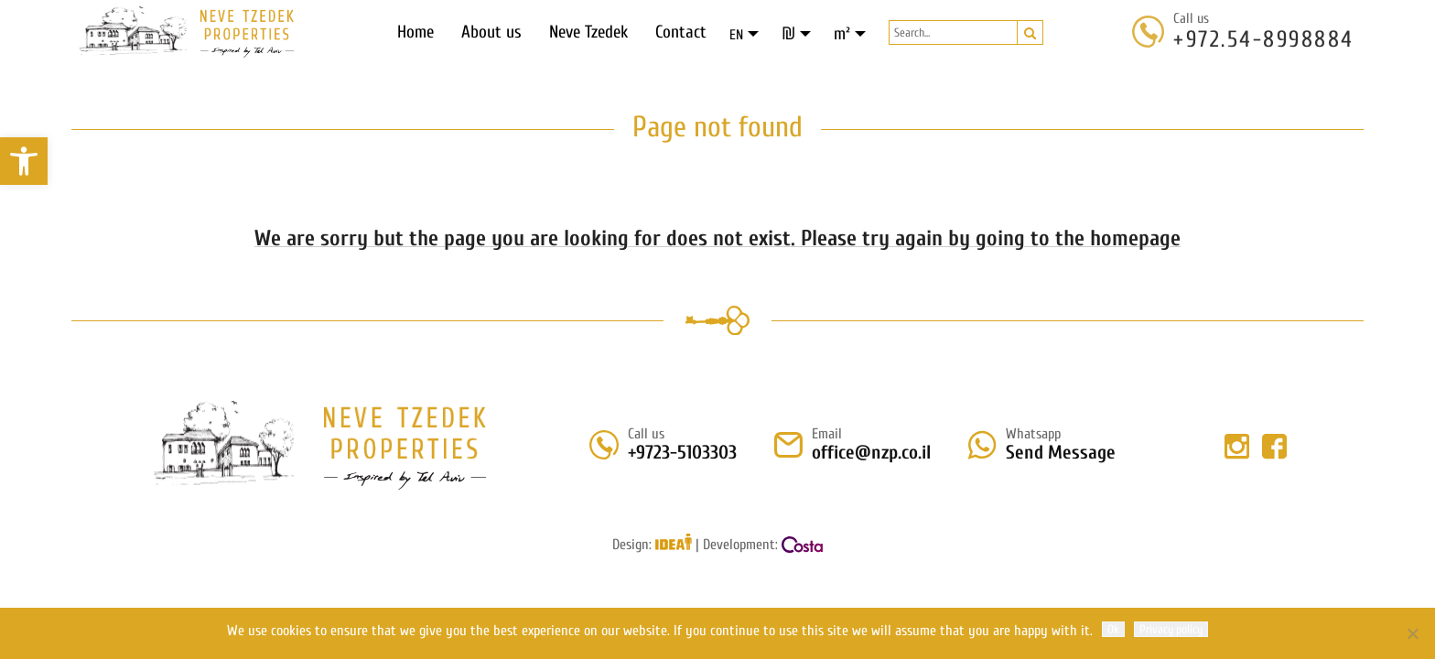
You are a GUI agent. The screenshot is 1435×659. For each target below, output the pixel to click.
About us (491, 32)
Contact (681, 32)
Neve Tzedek (588, 32)
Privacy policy (1171, 629)
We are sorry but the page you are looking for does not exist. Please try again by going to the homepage (717, 238)
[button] (24, 161)
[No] (1412, 633)
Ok (1113, 629)
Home (415, 32)
